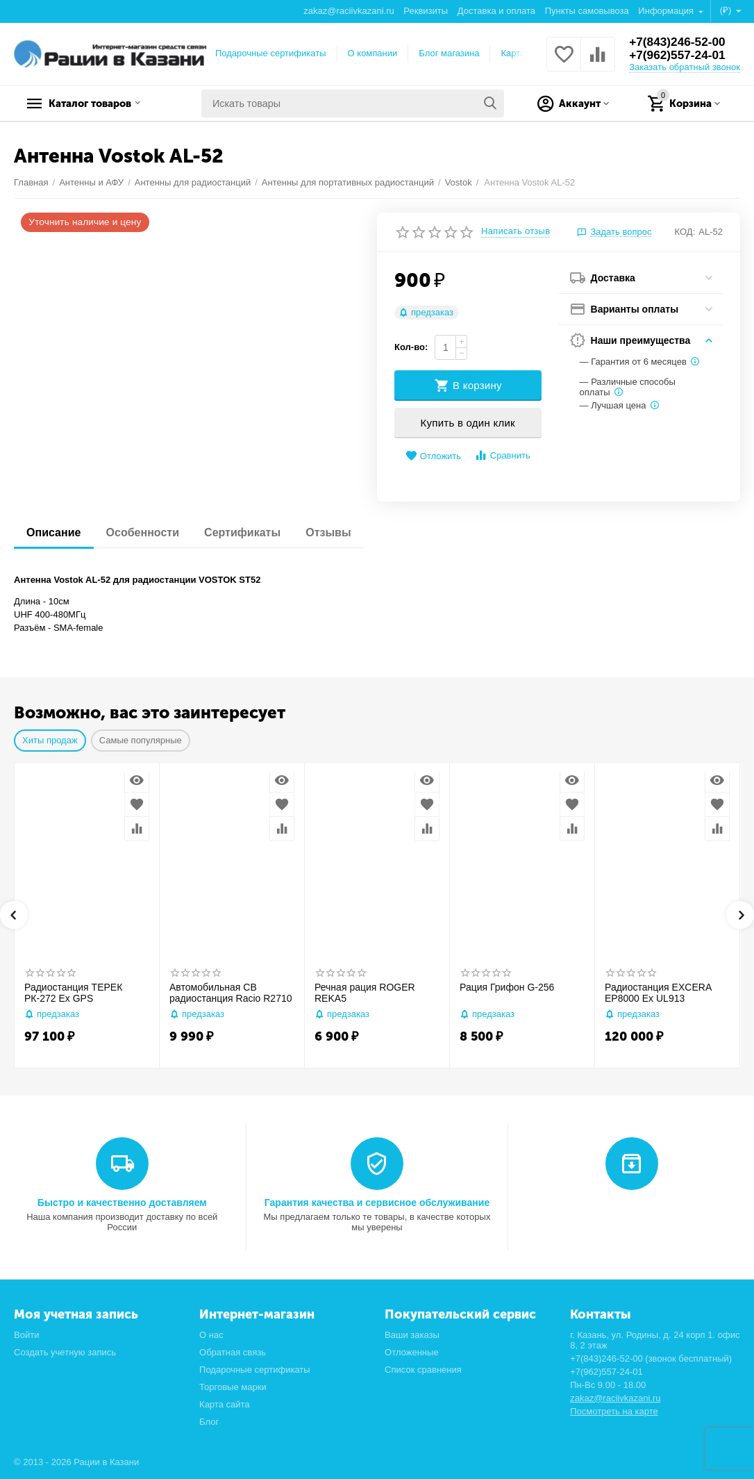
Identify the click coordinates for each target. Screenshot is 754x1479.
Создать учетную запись (65, 1352)
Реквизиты (425, 11)
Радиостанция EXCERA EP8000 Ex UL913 (658, 993)
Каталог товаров (101, 103)
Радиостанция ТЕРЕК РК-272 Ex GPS (73, 993)
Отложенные (412, 1352)
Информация (667, 11)
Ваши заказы (412, 1335)
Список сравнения (423, 1369)
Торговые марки (233, 1387)
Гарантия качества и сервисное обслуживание (377, 1202)
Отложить (433, 456)
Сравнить (502, 455)
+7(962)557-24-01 (679, 56)
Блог (209, 1421)
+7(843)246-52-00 (679, 42)
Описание (55, 532)
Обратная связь (232, 1352)
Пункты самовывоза (587, 11)
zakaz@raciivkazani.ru (348, 11)
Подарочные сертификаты (270, 53)
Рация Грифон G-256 (507, 987)
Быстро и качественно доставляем (122, 1202)
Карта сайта (224, 1404)
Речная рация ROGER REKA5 (365, 993)
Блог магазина (449, 53)
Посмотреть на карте (614, 1411)
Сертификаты (249, 532)
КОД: (685, 231)
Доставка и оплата (496, 11)
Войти (26, 1335)
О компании (373, 53)
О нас (211, 1335)
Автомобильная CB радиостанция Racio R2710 (230, 993)
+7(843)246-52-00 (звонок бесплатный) (651, 1358)
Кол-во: (411, 347)
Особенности (146, 532)
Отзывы (337, 532)
